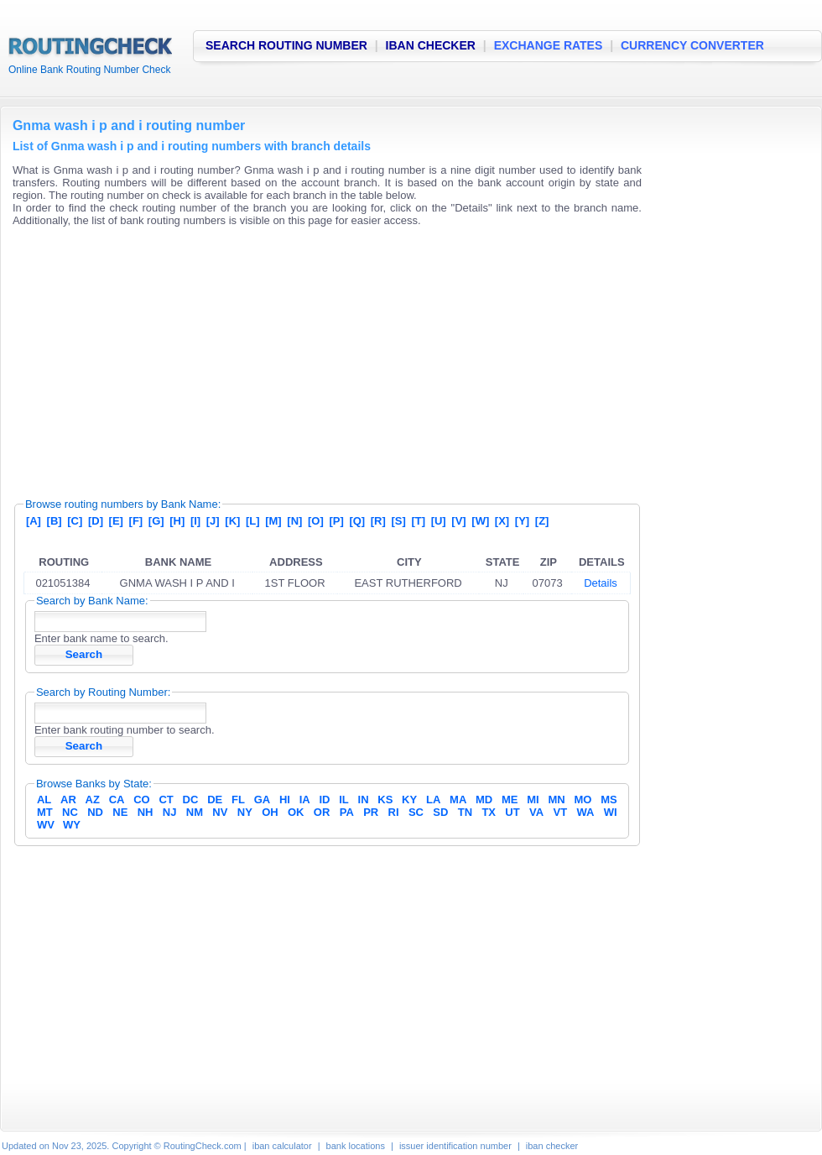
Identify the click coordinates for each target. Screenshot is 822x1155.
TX (488, 812)
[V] (458, 521)
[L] (253, 521)
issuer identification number (455, 1146)
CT (166, 799)
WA (585, 812)
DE (214, 799)
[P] (336, 521)
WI (610, 812)
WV (46, 824)
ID (324, 799)
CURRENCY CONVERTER (692, 45)
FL (238, 799)
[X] (502, 521)
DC (191, 799)
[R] (378, 521)
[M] (273, 521)
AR (68, 799)
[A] (33, 521)
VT (561, 812)
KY (409, 799)
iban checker (552, 1146)
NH (145, 812)
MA (458, 799)
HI (284, 799)
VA (536, 812)
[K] (232, 521)
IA (304, 799)
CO (141, 799)
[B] (54, 521)
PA (347, 812)
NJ (170, 812)
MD (484, 799)
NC (70, 812)
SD (440, 812)
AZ (93, 799)
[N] (294, 521)
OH (270, 812)
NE (119, 812)
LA (433, 799)
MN (557, 799)
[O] (316, 521)
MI (532, 799)
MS (609, 799)
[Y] (522, 521)
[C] (74, 521)
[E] (116, 521)
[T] (418, 521)
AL (44, 799)
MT (45, 812)
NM (194, 812)
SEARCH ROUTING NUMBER (286, 45)
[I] (195, 521)
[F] (136, 521)
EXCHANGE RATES (548, 45)
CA (117, 799)
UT (512, 812)
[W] (480, 521)
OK (296, 812)
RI (393, 812)
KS (385, 799)
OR (322, 812)
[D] (95, 521)
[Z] (542, 521)
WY (72, 824)
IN (363, 799)
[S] (398, 521)
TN (465, 812)
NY (244, 812)
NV (219, 812)
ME (510, 799)
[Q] (357, 521)
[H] (177, 521)
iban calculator (282, 1146)
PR (370, 812)
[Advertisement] (291, 356)
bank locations (355, 1146)
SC (416, 812)
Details (600, 583)
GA (262, 799)
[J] (213, 521)
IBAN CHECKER (431, 45)
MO (582, 799)
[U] (438, 521)
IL (344, 799)
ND (95, 812)
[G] (156, 521)
